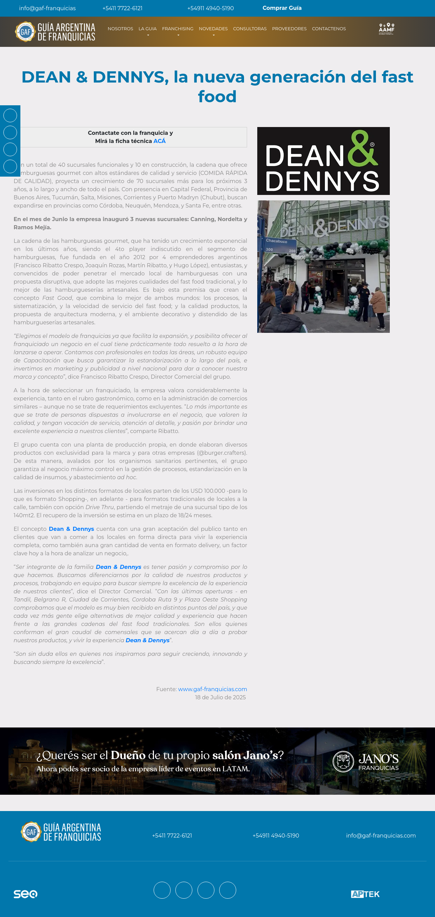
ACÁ (160, 141)
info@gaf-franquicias (42, 8)
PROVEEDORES (289, 28)
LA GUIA (148, 28)
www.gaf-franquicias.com (212, 689)
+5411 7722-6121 (118, 8)
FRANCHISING (177, 28)
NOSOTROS (122, 28)
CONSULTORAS (250, 28)
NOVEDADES (213, 28)
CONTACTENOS (329, 28)
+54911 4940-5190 (206, 8)
